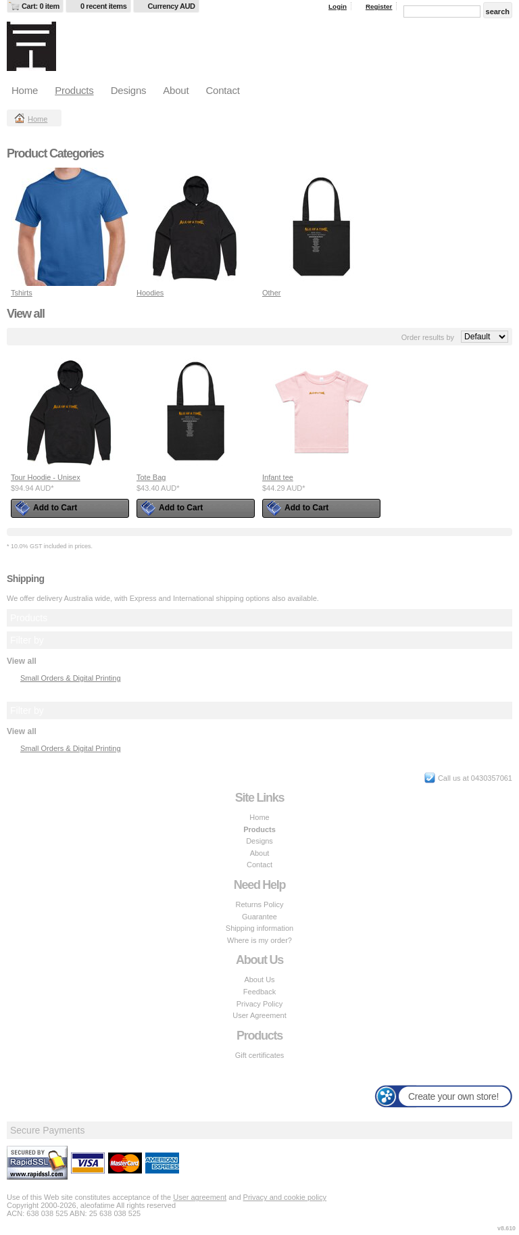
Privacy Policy (259, 1004)
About (176, 90)
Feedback (259, 992)
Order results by (427, 337)
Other (271, 293)
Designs (129, 90)
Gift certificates (260, 1055)
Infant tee (277, 477)
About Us (259, 979)
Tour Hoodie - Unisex (45, 477)
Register (379, 6)
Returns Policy (260, 904)
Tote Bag (151, 477)
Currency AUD (171, 6)
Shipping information (259, 928)
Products (74, 90)
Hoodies (150, 293)
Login (337, 6)
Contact (222, 90)
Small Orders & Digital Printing (70, 678)
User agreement (199, 1197)
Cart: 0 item (40, 6)
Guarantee (259, 917)
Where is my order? (259, 940)
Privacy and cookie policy (285, 1197)
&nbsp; (70, 227)
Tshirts (21, 293)
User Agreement (259, 1015)
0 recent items (103, 6)
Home (24, 90)
